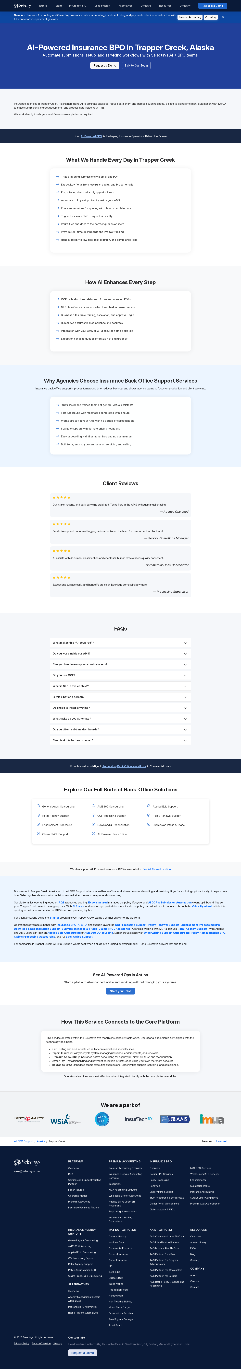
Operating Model (77, 1198)
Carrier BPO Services (161, 1177)
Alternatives (125, 5)
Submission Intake (200, 1189)
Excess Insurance (118, 1257)
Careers (194, 1284)
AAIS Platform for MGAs (162, 1257)
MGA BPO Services (200, 1171)
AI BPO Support (23, 1141)
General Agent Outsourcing (58, 806)
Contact (194, 1290)
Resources (165, 5)
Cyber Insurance (118, 1263)
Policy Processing (159, 1183)
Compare (146, 5)
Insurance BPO (77, 5)
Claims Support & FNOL (162, 1212)
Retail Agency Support (55, 815)
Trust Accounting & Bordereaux (167, 1200)
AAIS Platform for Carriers (163, 1279)
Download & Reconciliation (113, 825)
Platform (42, 5)
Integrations (115, 1187)
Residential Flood (118, 1292)
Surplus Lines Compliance (204, 1200)
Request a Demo (213, 5)
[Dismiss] (223, 17)
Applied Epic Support (165, 806)
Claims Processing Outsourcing (85, 1279)
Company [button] (185, 5)
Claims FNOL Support (55, 834)
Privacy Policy (21, 1346)
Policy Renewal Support (167, 815)
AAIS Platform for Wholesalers (166, 1273)
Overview (73, 1171)
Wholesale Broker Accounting (125, 1198)
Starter (59, 5)
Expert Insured (76, 1193)
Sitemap (57, 1346)
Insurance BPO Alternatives (83, 1310)
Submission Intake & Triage (169, 825)
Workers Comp (117, 1245)
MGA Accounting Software (123, 1193)
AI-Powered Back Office (112, 834)
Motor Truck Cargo (119, 1310)
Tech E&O (114, 1275)
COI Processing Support (111, 815)
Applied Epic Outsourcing (82, 1255)
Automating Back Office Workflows (124, 764)
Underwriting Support (161, 1194)
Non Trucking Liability (120, 1304)
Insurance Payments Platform (84, 1210)
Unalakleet (221, 1141)
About (193, 1278)
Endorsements (198, 1183)
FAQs (193, 1251)
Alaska (41, 1141)
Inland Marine (116, 1287)
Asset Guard (115, 1328)
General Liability (117, 1239)
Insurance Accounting (202, 1194)
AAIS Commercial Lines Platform (167, 1239)
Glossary (195, 1263)
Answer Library (198, 1245)
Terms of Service (41, 1346)
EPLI (111, 1269)
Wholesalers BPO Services (204, 1177)
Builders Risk (116, 1281)
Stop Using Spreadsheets (123, 1214)
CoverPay (210, 17)
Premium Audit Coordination (205, 1206)
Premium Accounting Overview (125, 1171)
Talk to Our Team (136, 66)
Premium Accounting (190, 17)
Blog (192, 1257)
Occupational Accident (121, 1316)
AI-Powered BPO (91, 134)
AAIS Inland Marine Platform (164, 1245)
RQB (70, 1177)
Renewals (155, 1189)
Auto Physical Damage (121, 1322)
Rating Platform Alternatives (83, 1315)
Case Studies (102, 5)
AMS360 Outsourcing (110, 806)
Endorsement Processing (57, 825)
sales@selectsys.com (27, 1174)
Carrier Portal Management (164, 1206)
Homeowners (116, 1298)
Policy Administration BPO (82, 1273)
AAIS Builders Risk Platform (164, 1251)
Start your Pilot (120, 989)
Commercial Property (120, 1251)
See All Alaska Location (156, 869)
